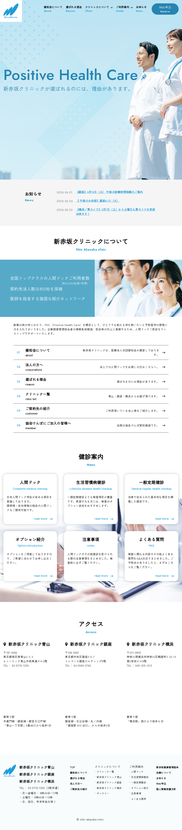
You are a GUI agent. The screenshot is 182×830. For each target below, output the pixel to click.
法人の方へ (76, 783)
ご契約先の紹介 (78, 789)
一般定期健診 (138, 782)
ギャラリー (103, 793)
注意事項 (136, 793)
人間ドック (137, 771)
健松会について (53, 9)
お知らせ (141, 9)
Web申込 (165, 9)
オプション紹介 (140, 788)
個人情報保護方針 (166, 789)
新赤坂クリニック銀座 (36, 774)
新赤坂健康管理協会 (167, 767)
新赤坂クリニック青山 (36, 767)
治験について (163, 772)
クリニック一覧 (105, 771)
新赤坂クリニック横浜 (36, 781)
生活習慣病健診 (140, 777)
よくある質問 (138, 799)
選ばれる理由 (74, 9)
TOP (72, 767)
